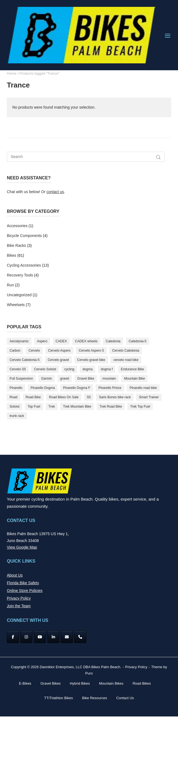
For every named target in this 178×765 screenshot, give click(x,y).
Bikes (11, 255)
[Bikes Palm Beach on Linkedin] (53, 637)
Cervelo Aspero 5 (91, 350)
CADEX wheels (86, 341)
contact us (55, 192)
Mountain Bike (134, 378)
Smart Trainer (149, 397)
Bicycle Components (24, 235)
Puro (89, 673)
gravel (64, 378)
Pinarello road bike (143, 388)
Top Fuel (34, 406)
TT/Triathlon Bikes (58, 698)
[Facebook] (13, 637)
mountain (109, 378)
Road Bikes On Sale (64, 397)
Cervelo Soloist (45, 369)
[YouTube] (40, 637)
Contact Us (125, 698)
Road (14, 397)
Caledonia (113, 341)
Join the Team (19, 606)
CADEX (61, 341)
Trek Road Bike (110, 406)
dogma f (107, 369)
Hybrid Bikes (80, 683)
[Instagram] (26, 637)
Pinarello (16, 388)
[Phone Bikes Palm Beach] (80, 637)
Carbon (15, 350)
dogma (87, 369)
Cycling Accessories (24, 265)
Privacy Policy (19, 598)
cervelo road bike (125, 360)
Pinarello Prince (109, 388)
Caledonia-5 (138, 341)
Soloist (14, 406)
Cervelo (34, 350)
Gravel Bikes (51, 683)
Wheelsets (16, 305)
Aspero (42, 341)
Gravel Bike (85, 378)
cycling (69, 369)
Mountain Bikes (111, 683)
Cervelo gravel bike (91, 360)
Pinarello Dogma (43, 388)
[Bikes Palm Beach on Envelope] (67, 637)
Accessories (17, 226)
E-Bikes (25, 683)
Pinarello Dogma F (76, 388)
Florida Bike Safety (23, 583)
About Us (15, 575)
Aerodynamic (19, 341)
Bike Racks (16, 245)
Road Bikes (142, 683)
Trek (51, 406)
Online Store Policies (24, 590)
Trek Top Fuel (140, 406)
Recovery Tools (20, 275)
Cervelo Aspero (59, 350)
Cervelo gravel (58, 360)
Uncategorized (19, 295)
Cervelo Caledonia (125, 350)
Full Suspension (21, 378)
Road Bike (33, 397)
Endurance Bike (132, 369)
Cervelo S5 (18, 369)
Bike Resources (94, 698)
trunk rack (17, 416)
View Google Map (22, 547)
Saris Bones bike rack (115, 397)
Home (11, 73)
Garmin (46, 378)
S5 (89, 397)
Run (10, 285)
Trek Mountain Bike (77, 406)
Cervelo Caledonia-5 (24, 360)
